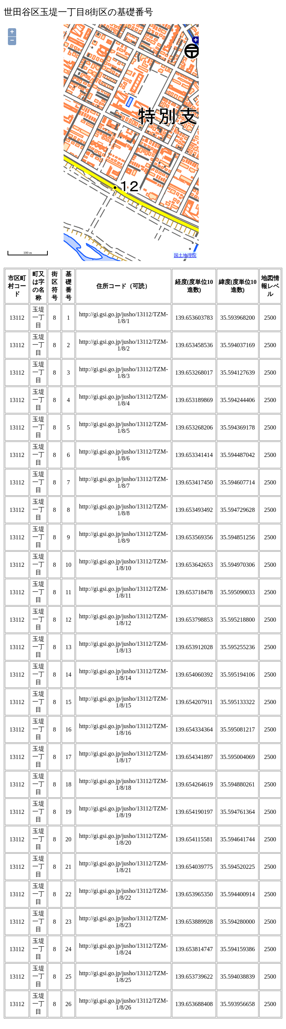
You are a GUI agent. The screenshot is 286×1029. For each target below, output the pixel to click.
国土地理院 (185, 255)
